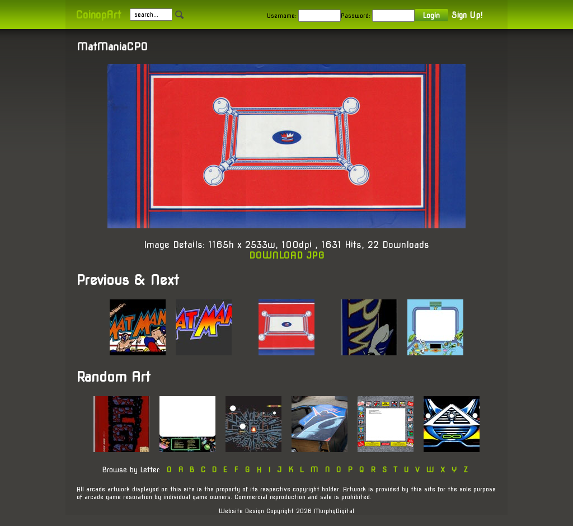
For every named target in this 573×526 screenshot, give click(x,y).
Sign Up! (467, 15)
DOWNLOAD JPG (287, 255)
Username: (282, 16)
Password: (355, 16)
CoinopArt (98, 15)
